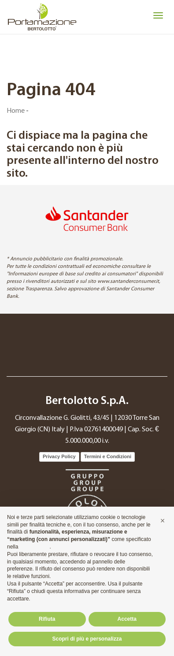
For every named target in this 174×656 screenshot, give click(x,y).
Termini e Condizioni (107, 456)
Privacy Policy (59, 456)
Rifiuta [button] (47, 619)
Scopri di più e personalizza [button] (87, 639)
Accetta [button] (127, 619)
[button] (162, 521)
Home (16, 111)
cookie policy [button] (35, 547)
